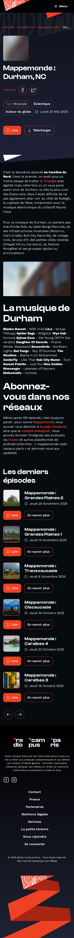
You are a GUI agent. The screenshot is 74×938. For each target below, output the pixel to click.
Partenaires (37, 807)
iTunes (13, 440)
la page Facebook (53, 426)
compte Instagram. (36, 431)
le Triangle (48, 181)
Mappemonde (48, 27)
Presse (36, 799)
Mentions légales (37, 814)
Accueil (8, 27)
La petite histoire (36, 829)
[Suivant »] (19, 714)
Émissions (26, 27)
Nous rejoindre (36, 836)
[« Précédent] (8, 714)
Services (36, 822)
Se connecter (36, 844)
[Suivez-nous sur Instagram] (14, 780)
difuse (53, 861)
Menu (60, 6)
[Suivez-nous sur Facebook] (6, 780)
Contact (36, 792)
